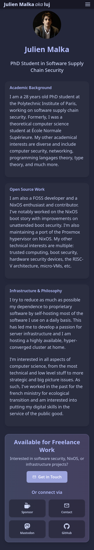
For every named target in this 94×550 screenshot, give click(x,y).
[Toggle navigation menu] (87, 4)
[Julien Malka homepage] (27, 4)
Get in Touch (47, 477)
